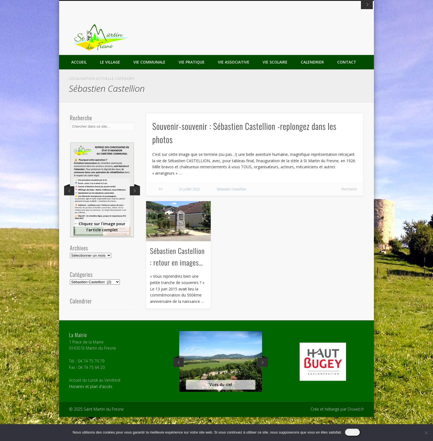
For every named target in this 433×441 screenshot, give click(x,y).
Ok (352, 432)
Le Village (110, 86)
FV (160, 213)
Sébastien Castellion (231, 213)
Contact (346, 86)
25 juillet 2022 (189, 213)
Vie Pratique (192, 86)
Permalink (349, 213)
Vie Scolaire (275, 86)
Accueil (79, 86)
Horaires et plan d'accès (90, 410)
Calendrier (312, 86)
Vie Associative (233, 86)
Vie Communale (149, 86)
